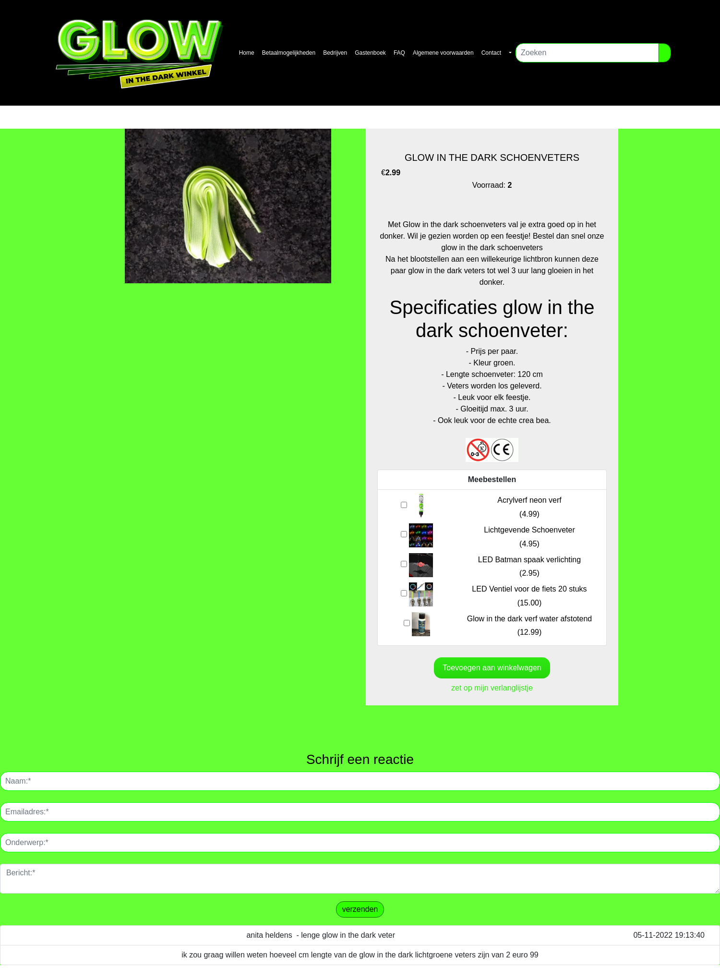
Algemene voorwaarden (443, 52)
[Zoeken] (587, 52)
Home (246, 52)
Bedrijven (335, 52)
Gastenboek (370, 52)
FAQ (399, 52)
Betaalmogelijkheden (288, 52)
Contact (491, 52)
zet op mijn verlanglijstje (492, 688)
